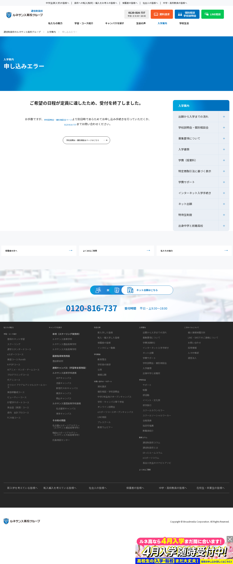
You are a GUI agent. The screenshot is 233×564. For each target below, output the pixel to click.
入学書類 (183, 149)
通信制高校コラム (151, 466)
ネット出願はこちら (183, 297)
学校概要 (99, 372)
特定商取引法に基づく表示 (194, 171)
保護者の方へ (39, 253)
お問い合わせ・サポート (108, 404)
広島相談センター (61, 453)
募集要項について (189, 138)
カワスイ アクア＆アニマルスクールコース (27, 403)
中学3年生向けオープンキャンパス (114, 420)
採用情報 (192, 362)
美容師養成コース (16, 410)
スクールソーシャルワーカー (157, 435)
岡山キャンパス (63, 411)
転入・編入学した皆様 (108, 352)
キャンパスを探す (114, 23)
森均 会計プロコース (18, 430)
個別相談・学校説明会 (108, 415)
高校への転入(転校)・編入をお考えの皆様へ (95, 2)
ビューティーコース (17, 415)
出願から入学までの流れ (193, 116)
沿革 (100, 389)
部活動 (146, 414)
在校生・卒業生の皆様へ (211, 517)
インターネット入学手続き (194, 193)
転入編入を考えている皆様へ (60, 517)
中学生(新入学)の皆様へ (57, 2)
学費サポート (186, 182)
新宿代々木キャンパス (67, 401)
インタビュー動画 (106, 362)
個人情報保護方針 (196, 347)
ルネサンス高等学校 (62, 352)
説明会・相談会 (49, 297)
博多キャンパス (63, 426)
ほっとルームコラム (152, 477)
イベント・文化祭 (151, 419)
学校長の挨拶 (104, 384)
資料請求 (116, 297)
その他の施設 (59, 433)
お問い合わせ (194, 357)
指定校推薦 (148, 445)
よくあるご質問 (117, 253)
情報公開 (102, 394)
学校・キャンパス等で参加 (111, 426)
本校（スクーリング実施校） (66, 347)
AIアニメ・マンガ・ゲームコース (23, 387)
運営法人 (192, 372)
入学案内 (162, 23)
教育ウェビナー (105, 451)
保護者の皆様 (104, 357)
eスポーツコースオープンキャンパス (115, 436)
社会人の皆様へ (150, 2)
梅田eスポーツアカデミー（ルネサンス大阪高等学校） (66, 447)
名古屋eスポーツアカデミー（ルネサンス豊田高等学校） (66, 439)
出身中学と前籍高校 (190, 226)
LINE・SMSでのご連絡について (203, 352)
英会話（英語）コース (18, 425)
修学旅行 (147, 424)
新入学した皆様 (105, 347)
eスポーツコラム (151, 482)
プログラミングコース (18, 392)
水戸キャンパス (63, 391)
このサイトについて (195, 340)
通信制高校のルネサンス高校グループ (22, 31)
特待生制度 (185, 215)
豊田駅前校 (57, 374)
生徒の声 (141, 23)
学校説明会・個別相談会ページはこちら (87, 142)
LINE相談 (102, 441)
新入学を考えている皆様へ (22, 517)
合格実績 (147, 440)
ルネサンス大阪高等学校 (64, 362)
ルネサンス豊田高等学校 (64, 357)
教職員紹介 (148, 450)
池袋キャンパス (63, 396)
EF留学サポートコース (18, 420)
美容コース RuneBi (16, 377)
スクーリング (13, 362)
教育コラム (145, 460)
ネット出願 (185, 204)
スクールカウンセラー (154, 429)
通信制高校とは (150, 471)
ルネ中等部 (193, 367)
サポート (147, 404)
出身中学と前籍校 (151, 387)
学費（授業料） (188, 160)
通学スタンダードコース (19, 367)
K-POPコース (13, 382)
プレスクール (104, 446)
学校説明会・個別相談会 (193, 127)
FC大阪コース (14, 435)
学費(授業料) (149, 357)
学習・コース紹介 (83, 23)
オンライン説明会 (106, 431)
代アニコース (13, 397)
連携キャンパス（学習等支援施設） (69, 380)
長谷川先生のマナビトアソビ (157, 487)
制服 (145, 409)
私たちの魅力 (55, 23)
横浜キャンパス (63, 406)
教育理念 (102, 378)
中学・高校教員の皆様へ (175, 2)
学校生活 (184, 23)
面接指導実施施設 (61, 369)
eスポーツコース (15, 372)
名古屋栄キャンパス (66, 421)
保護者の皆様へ (130, 2)
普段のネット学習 (16, 356)
